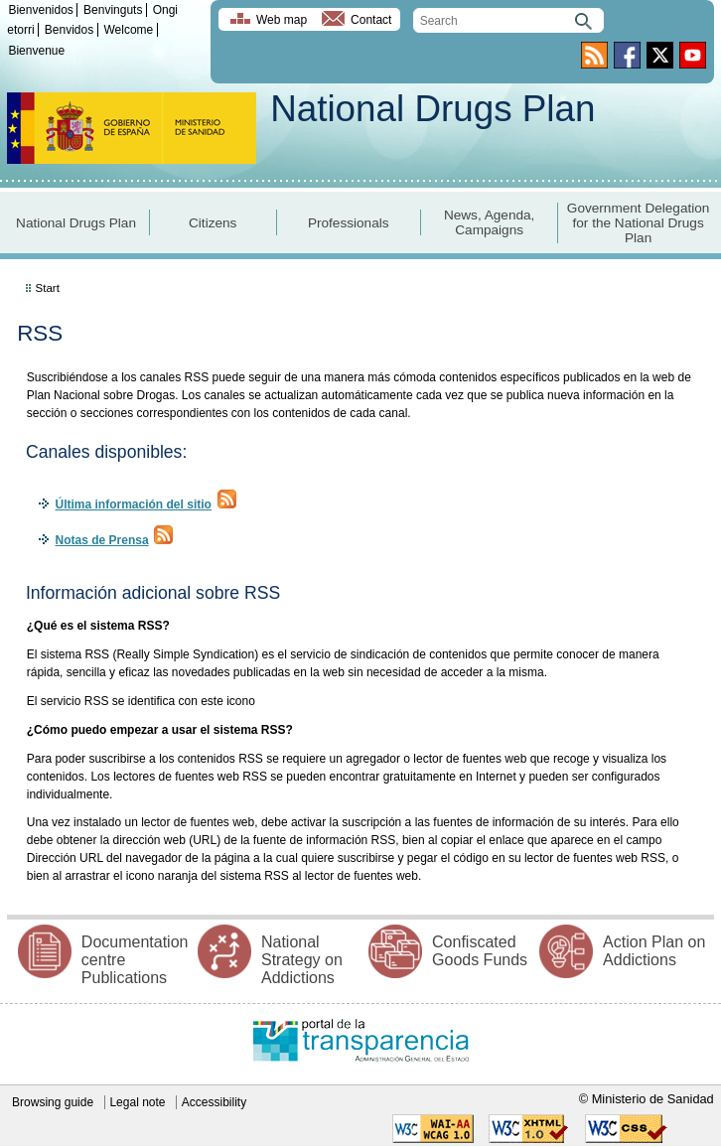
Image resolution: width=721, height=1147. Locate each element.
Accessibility (214, 1102)
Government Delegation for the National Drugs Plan (638, 223)
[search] (508, 20)
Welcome (128, 30)
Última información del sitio (134, 504)
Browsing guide (52, 1102)
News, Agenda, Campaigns (489, 222)
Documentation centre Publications (135, 959)
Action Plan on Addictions (654, 950)
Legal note (137, 1102)
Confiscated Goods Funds (479, 950)
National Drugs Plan (432, 108)
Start (48, 288)
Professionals (348, 222)
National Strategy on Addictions (302, 959)
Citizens (212, 222)
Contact (371, 20)
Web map (281, 20)
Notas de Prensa (102, 540)
